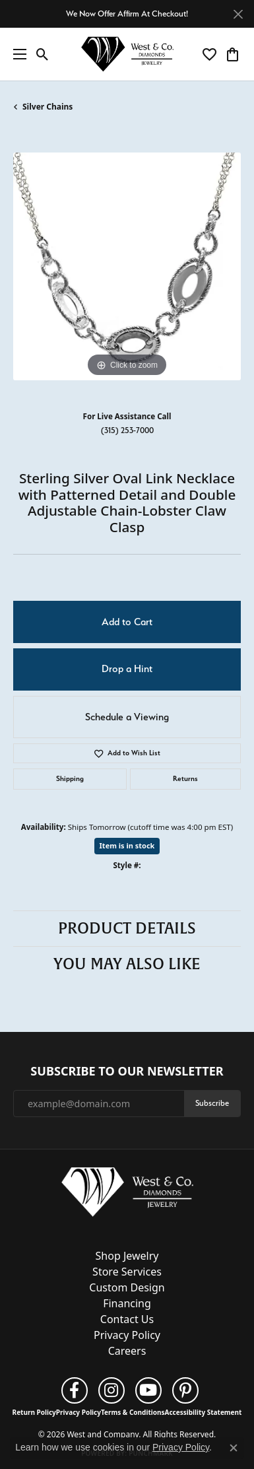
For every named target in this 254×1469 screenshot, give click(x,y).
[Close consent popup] (234, 1448)
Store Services (127, 1271)
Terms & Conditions (133, 1412)
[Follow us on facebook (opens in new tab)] (74, 1390)
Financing (127, 1303)
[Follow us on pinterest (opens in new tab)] (185, 1390)
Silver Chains (47, 106)
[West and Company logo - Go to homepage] (127, 54)
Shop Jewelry (127, 1255)
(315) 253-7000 (127, 430)
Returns (185, 778)
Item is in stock (127, 845)
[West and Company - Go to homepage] (127, 1195)
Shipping (70, 778)
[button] (42, 54)
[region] (127, 266)
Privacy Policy (127, 1335)
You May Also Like (127, 964)
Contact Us (127, 1319)
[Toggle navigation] (16, 54)
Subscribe (212, 1103)
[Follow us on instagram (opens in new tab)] (111, 1390)
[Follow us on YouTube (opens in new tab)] (148, 1390)
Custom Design (126, 1287)
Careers (127, 1351)
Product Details (127, 928)
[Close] (238, 14)
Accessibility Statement (203, 1412)
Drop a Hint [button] (127, 669)
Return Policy (34, 1412)
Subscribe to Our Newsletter (126, 1071)
